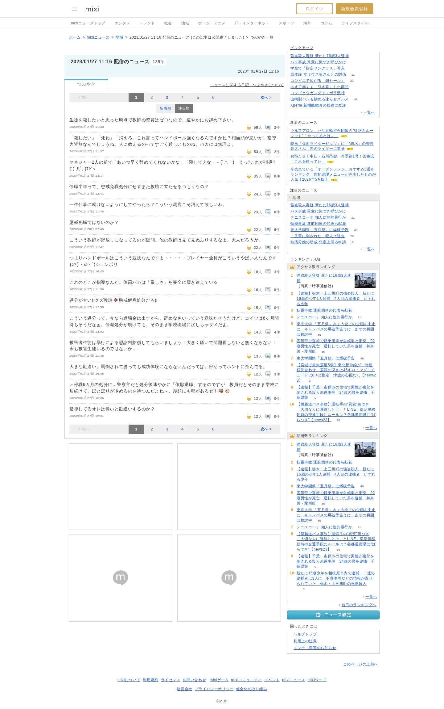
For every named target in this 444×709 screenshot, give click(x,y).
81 (353, 223)
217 (353, 211)
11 (353, 74)
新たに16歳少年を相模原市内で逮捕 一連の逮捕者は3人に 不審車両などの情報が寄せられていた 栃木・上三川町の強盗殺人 (336, 578)
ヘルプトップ (305, 634)
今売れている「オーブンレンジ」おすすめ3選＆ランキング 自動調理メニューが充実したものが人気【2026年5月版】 (333, 174)
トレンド (147, 23)
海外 (307, 23)
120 (356, 87)
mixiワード (317, 680)
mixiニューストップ (88, 23)
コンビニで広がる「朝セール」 (317, 80)
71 (353, 105)
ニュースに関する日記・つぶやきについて (247, 85)
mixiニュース (98, 37)
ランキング (300, 259)
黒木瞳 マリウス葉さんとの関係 (318, 74)
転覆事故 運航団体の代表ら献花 (318, 223)
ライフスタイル (354, 23)
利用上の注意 (305, 641)
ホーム (75, 37)
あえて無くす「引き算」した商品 (319, 87)
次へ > (266, 97)
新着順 (165, 108)
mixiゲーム (219, 680)
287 (356, 56)
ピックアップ (302, 48)
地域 (185, 23)
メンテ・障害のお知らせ (315, 648)
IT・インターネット (252, 23)
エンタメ (122, 23)
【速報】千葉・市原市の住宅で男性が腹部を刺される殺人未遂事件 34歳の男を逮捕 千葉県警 (336, 392)
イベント (272, 680)
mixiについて (128, 680)
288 (356, 205)
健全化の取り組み (251, 689)
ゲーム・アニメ (211, 23)
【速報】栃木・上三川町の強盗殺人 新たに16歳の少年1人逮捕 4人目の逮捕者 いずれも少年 (336, 298)
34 (352, 80)
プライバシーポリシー (214, 689)
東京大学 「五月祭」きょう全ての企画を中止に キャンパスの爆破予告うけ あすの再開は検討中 (336, 329)
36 (323, 351)
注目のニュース (303, 190)
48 (355, 230)
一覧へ (369, 112)
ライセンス (170, 680)
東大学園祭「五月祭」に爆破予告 (319, 230)
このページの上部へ (360, 664)
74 (315, 304)
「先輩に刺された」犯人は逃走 (317, 236)
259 (352, 68)
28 (352, 236)
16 (338, 420)
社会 (168, 23)
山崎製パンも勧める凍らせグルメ (319, 99)
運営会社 (184, 689)
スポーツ (286, 23)
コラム (326, 23)
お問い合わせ (194, 680)
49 (355, 99)
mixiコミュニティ (246, 680)
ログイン (314, 8)
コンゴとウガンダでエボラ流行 (317, 93)
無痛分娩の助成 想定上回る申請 (318, 242)
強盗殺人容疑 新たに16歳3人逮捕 (319, 56)
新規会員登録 (354, 8)
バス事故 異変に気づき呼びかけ (318, 62)
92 (352, 93)
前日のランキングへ (359, 605)
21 (353, 217)
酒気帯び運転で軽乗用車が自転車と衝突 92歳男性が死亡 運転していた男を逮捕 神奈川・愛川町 (336, 346)
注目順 (184, 108)
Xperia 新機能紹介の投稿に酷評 (318, 105)
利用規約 (150, 680)
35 (319, 334)
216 (353, 62)
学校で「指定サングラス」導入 (317, 68)
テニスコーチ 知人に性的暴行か (318, 217)
